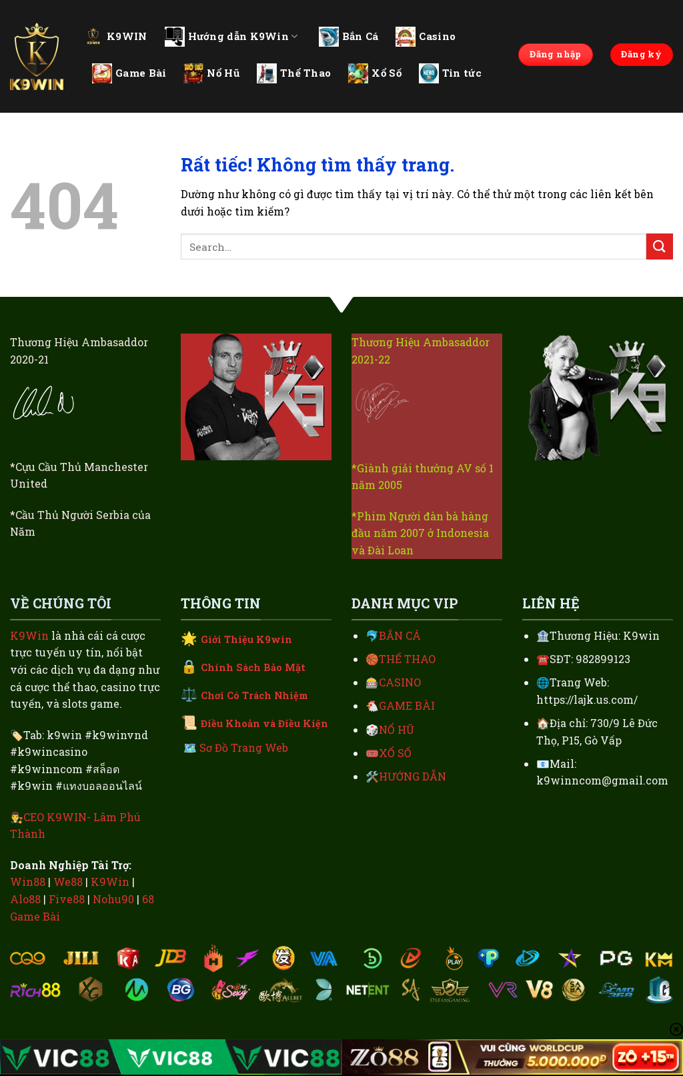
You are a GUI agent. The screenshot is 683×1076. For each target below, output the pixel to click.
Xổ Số (375, 73)
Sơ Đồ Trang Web (243, 747)
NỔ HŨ (396, 729)
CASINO (400, 682)
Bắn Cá (349, 37)
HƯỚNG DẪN (412, 776)
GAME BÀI (407, 705)
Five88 (67, 899)
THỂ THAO (407, 659)
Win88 (27, 882)
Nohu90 (113, 899)
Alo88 (25, 899)
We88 (68, 882)
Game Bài (129, 73)
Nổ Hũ (211, 73)
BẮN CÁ (400, 635)
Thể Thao (294, 73)
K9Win (29, 635)
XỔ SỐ (395, 753)
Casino (426, 37)
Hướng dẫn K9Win (231, 37)
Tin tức (450, 73)
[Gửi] (659, 246)
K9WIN (115, 36)
